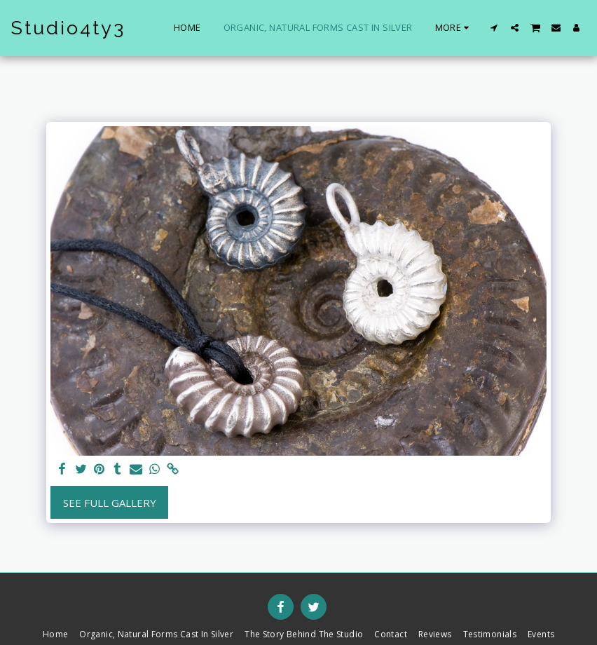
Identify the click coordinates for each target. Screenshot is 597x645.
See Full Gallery (109, 503)
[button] (494, 27)
